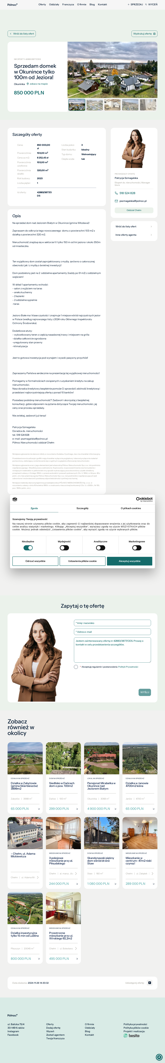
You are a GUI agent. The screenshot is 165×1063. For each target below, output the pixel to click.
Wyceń (151, 4)
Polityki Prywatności (128, 667)
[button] (154, 68)
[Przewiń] (36, 877)
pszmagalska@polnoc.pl (131, 201)
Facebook (13, 1034)
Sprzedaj (135, 4)
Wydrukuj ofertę (144, 33)
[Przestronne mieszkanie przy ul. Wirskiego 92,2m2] (63, 928)
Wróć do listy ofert (21, 33)
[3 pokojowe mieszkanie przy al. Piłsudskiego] (63, 853)
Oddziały (54, 4)
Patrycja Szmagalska (126, 178)
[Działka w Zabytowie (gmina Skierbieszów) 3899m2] (25, 778)
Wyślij (144, 692)
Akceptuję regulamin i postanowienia (109, 667)
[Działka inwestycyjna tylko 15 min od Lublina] (25, 928)
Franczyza (68, 4)
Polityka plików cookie (136, 1027)
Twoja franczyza (55, 1038)
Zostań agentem (55, 1034)
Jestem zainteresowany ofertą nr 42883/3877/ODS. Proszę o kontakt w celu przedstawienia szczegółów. (112, 650)
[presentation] (112, 677)
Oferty (42, 4)
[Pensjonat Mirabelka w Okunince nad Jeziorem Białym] (101, 778)
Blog (92, 4)
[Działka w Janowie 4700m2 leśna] (140, 778)
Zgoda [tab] (34, 508)
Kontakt (102, 4)
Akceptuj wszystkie (130, 561)
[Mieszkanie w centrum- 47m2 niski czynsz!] (140, 853)
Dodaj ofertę (53, 1027)
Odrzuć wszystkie (35, 561)
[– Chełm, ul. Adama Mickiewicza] (25, 853)
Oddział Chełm (134, 210)
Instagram (13, 1031)
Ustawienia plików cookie (82, 561)
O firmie (81, 4)
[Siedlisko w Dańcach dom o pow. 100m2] (63, 778)
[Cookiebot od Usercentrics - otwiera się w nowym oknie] (138, 499)
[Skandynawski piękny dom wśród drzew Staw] (101, 853)
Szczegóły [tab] (82, 508)
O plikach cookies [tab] (131, 508)
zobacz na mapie (37, 84)
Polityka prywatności (135, 1024)
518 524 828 (125, 193)
